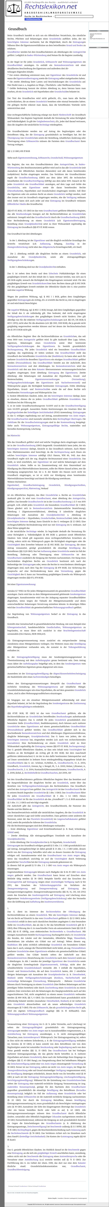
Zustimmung (79, 703)
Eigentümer (55, 75)
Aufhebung (35, 901)
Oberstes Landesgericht (70, 1198)
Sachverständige (40, 677)
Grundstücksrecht (40, 283)
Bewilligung (75, 548)
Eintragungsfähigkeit (32, 1027)
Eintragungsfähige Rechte (55, 425)
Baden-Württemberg (37, 55)
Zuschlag (70, 243)
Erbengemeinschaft (16, 627)
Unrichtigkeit (13, 544)
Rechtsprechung (62, 452)
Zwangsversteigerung (17, 888)
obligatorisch (48, 247)
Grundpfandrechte (55, 515)
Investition (60, 1198)
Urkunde (56, 1116)
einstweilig (56, 882)
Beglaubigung (65, 1047)
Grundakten (75, 399)
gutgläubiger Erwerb (47, 1153)
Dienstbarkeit (14, 191)
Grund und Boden (74, 45)
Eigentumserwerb (49, 964)
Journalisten (13, 743)
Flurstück (35, 819)
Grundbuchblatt (14, 65)
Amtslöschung (14, 1034)
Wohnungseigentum (72, 62)
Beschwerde (56, 1126)
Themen (92, 35)
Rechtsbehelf (30, 773)
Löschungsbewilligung (74, 1077)
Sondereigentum (78, 594)
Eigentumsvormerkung (46, 379)
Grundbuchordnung (28, 177)
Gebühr (10, 422)
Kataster (41, 369)
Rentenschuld (41, 389)
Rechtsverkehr (53, 911)
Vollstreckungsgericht (50, 885)
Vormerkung (79, 379)
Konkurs (59, 978)
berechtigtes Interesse (18, 42)
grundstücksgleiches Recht (69, 1007)
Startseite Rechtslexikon (96, 33)
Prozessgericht (14, 882)
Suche (91, 36)
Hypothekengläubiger (21, 706)
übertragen (76, 419)
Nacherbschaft (72, 978)
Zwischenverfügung (20, 1064)
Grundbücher (13, 52)
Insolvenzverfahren (54, 901)
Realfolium (58, 356)
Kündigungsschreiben (75, 485)
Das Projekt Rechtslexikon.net (97, 38)
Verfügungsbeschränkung (19, 260)
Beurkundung (22, 214)
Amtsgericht (79, 52)
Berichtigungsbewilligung (19, 1080)
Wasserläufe (79, 938)
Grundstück (54, 38)
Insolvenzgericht (40, 895)
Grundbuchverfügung (33, 181)
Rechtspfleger (64, 419)
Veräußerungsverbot (29, 898)
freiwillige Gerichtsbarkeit (32, 1136)
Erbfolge (64, 964)
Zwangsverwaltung (48, 888)
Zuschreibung (51, 987)
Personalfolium (23, 363)
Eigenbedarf (13, 485)
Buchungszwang (15, 349)
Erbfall (10, 832)
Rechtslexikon (38, 1204)
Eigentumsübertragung (28, 78)
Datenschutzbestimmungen (67, 1204)
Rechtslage (44, 124)
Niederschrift (65, 115)
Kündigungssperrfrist (17, 488)
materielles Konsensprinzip (20, 1087)
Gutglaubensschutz (46, 121)
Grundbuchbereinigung (18, 1169)
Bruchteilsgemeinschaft (74, 630)
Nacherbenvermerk (70, 382)
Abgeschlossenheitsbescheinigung (69, 673)
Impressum (57, 1204)
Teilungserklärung (77, 647)
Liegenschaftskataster (67, 819)
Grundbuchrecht (43, 217)
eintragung (68, 1136)
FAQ (91, 37)
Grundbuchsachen (19, 419)
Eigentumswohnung (27, 158)
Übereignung (13, 138)
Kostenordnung (68, 422)
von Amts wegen (77, 415)
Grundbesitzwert (23, 1186)
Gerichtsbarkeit (46, 412)
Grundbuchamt (72, 141)
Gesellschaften (53, 627)
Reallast (11, 978)
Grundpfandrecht (32, 224)
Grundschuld (60, 91)
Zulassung (76, 1130)
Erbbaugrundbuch (35, 1011)
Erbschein (53, 273)
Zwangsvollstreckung (17, 247)
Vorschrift (24, 862)
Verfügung (72, 197)
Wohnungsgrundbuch (63, 607)
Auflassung (45, 243)
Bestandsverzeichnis (64, 65)
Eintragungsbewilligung (28, 657)
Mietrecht (15, 435)
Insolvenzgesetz (82, 1198)
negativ (19, 290)
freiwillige (32, 412)
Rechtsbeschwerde (20, 1133)
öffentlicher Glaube (17, 204)
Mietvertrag (34, 488)
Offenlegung (74, 911)
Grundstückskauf (32, 968)
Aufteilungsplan (42, 660)
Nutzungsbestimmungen (80, 1204)
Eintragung (78, 42)
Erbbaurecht (51, 62)
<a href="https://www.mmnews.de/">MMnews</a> (99, 83)
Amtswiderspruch (31, 1037)
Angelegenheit (14, 412)
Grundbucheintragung (35, 422)
